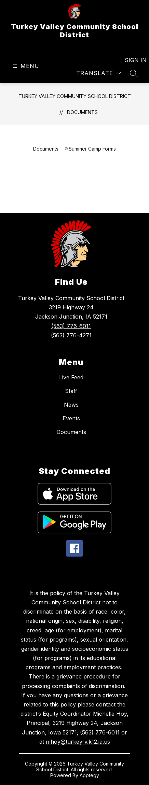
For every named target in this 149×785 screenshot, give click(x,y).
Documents (82, 112)
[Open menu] (25, 66)
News (71, 404)
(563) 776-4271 (71, 335)
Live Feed (71, 377)
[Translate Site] (98, 73)
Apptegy (89, 775)
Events (71, 418)
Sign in (131, 60)
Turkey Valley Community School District (74, 96)
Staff (71, 391)
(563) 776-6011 (71, 326)
